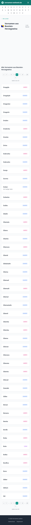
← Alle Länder (5, 18)
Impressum (20, 521)
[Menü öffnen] (28, 2)
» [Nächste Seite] (15, 77)
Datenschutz (11, 521)
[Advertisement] (15, 48)
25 (27, 74)
